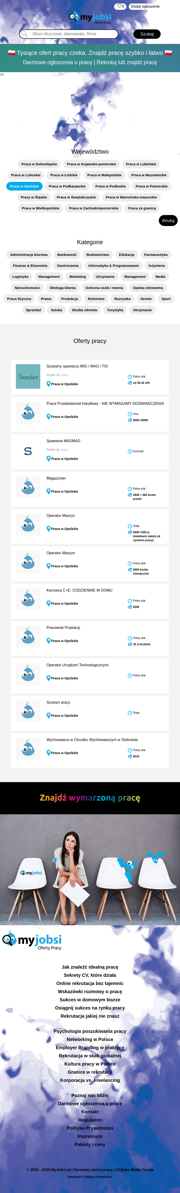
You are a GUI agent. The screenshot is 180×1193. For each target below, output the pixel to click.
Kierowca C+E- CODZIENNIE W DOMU (79, 590)
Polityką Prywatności (98, 1177)
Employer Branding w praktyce (90, 1047)
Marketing (77, 277)
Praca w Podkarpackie (67, 186)
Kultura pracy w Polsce (89, 1063)
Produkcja (69, 299)
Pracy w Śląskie (34, 197)
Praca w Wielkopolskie (40, 208)
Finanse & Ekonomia (30, 266)
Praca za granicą (142, 208)
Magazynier (56, 478)
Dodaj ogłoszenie (145, 6)
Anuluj (168, 220)
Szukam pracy (58, 702)
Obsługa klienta (63, 288)
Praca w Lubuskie (26, 175)
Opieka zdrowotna (148, 288)
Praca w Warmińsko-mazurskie (131, 197)
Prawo (46, 299)
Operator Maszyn (61, 516)
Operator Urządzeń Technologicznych (78, 665)
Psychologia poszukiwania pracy (90, 1031)
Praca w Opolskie (24, 186)
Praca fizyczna (19, 299)
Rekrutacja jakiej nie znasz (90, 1016)
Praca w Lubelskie (141, 164)
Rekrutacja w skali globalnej (90, 1055)
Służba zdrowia (84, 310)
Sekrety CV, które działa (90, 975)
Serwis (146, 299)
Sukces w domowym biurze (90, 999)
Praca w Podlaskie (110, 186)
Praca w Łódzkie (64, 175)
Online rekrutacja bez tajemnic (90, 983)
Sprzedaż (33, 310)
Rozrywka (122, 299)
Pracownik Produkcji (63, 628)
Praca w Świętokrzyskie (76, 197)
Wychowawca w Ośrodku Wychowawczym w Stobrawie (92, 740)
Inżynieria (157, 266)
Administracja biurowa (29, 255)
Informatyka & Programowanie (113, 266)
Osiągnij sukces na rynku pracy (90, 1007)
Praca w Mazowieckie (149, 175)
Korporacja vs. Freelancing (90, 1080)
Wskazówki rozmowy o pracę (90, 991)
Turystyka (115, 310)
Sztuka (56, 310)
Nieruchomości (27, 288)
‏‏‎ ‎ (120, 6)
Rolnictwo (96, 299)
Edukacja (126, 255)
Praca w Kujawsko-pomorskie (91, 164)
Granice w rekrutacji (90, 1072)
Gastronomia (68, 266)
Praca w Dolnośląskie (39, 164)
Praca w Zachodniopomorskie (94, 208)
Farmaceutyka (156, 255)
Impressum (90, 1136)
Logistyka (20, 277)
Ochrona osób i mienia (104, 288)
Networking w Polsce (90, 1039)
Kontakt (89, 1111)
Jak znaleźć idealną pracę (90, 967)
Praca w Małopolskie (104, 175)
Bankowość (67, 255)
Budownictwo (97, 255)
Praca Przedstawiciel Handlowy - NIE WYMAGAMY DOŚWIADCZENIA (105, 404)
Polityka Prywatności (90, 1128)
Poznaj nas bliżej (90, 1095)
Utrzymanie (105, 277)
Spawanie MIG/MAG (64, 441)
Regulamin (90, 1119)
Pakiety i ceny (90, 1144)
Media (161, 277)
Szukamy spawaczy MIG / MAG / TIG (77, 366)
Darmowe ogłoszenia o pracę (90, 1103)
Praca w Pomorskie (152, 186)
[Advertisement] (90, 107)
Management (49, 277)
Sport (165, 299)
